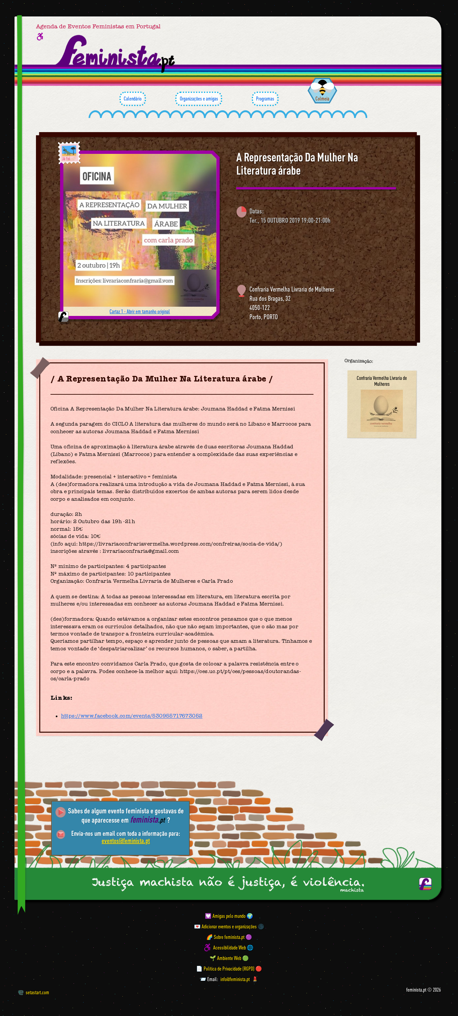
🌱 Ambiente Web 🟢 (229, 958)
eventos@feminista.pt (126, 840)
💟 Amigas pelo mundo (225, 916)
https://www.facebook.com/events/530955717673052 (132, 716)
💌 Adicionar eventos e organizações (225, 926)
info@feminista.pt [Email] (235, 979)
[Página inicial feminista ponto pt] (115, 54)
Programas (265, 98)
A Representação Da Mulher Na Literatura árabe (297, 164)
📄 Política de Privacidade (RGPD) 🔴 (229, 969)
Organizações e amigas (198, 98)
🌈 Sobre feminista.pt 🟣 (229, 937)
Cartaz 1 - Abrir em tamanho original (140, 311)
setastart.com (33, 992)
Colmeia (322, 98)
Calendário (132, 98)
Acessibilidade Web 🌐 (233, 947)
